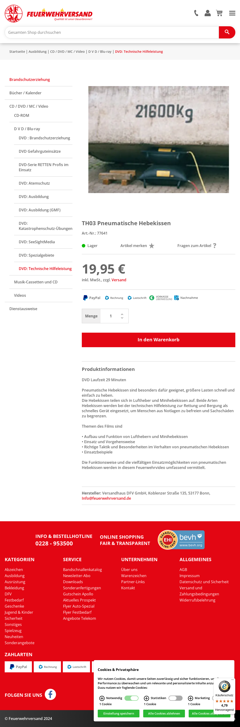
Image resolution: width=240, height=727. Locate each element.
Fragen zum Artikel (196, 245)
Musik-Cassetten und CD (36, 282)
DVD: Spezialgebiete (36, 255)
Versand (119, 279)
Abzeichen (14, 569)
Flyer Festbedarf (77, 612)
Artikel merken (137, 245)
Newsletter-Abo (76, 575)
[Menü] (232, 681)
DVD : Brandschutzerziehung (44, 138)
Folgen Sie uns (23, 695)
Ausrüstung (15, 581)
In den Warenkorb (159, 339)
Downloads (73, 581)
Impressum (190, 575)
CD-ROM (21, 115)
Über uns (129, 569)
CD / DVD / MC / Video (67, 51)
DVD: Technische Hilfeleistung (139, 51)
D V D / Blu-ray (100, 51)
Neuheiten (14, 636)
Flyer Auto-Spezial (78, 606)
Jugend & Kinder (19, 612)
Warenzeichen (133, 575)
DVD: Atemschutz (34, 183)
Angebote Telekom (79, 618)
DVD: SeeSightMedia (37, 241)
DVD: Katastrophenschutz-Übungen (45, 226)
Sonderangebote (19, 642)
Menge (91, 316)
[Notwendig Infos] (102, 698)
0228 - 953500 (54, 543)
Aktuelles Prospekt (79, 600)
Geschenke (14, 606)
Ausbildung (38, 51)
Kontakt (128, 587)
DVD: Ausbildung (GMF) (39, 210)
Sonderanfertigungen (82, 587)
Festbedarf (14, 600)
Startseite (17, 51)
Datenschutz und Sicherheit (204, 581)
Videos (20, 295)
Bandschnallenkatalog (82, 569)
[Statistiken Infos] (146, 698)
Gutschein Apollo (78, 594)
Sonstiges (13, 624)
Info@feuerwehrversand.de (106, 498)
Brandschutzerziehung (29, 79)
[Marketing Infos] (190, 698)
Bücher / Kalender (25, 92)
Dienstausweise (23, 308)
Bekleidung (14, 587)
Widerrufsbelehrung (197, 600)
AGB (183, 569)
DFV (8, 594)
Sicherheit (13, 618)
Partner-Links (133, 581)
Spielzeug (13, 630)
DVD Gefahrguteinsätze (40, 151)
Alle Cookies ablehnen (164, 714)
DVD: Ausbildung (34, 196)
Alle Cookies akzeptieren (209, 714)
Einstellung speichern (118, 714)
